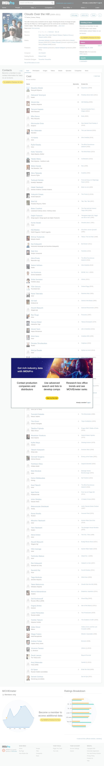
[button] (52, 398)
